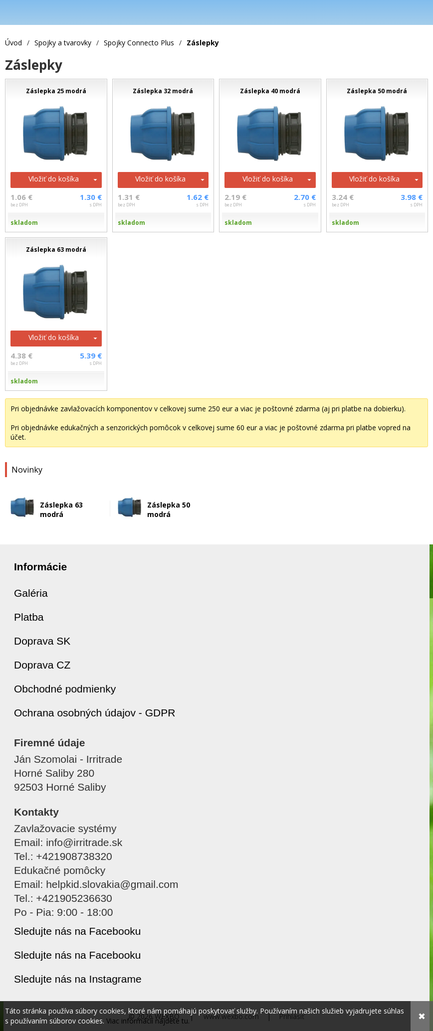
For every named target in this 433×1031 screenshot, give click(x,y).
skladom (24, 222)
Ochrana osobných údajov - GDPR (94, 712)
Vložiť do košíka (53, 178)
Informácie (40, 566)
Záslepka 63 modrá (61, 509)
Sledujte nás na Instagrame (78, 979)
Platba (29, 617)
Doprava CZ (42, 665)
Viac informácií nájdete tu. (148, 1021)
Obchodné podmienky (65, 688)
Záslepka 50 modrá (168, 509)
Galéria (31, 593)
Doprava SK (42, 641)
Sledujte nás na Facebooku (77, 931)
